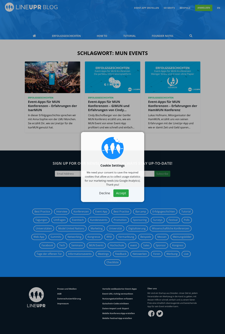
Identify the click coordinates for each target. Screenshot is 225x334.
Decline (104, 193)
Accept (121, 193)
